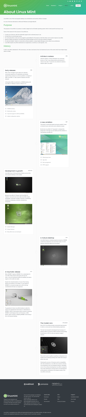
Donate (78, 5)
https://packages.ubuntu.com (30, 399)
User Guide (73, 399)
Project (60, 5)
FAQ (58, 399)
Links (72, 5)
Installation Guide (75, 397)
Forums (72, 401)
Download (53, 5)
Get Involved (47, 401)
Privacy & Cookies (61, 401)
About (66, 5)
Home (47, 5)
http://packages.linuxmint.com (31, 401)
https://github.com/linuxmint (30, 403)
